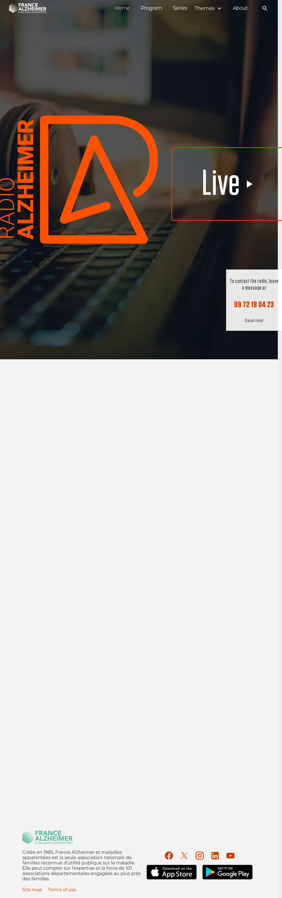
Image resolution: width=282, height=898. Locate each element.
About (240, 8)
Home (122, 8)
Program (151, 8)
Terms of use (62, 889)
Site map (32, 889)
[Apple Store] (171, 872)
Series (180, 8)
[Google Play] (227, 872)
